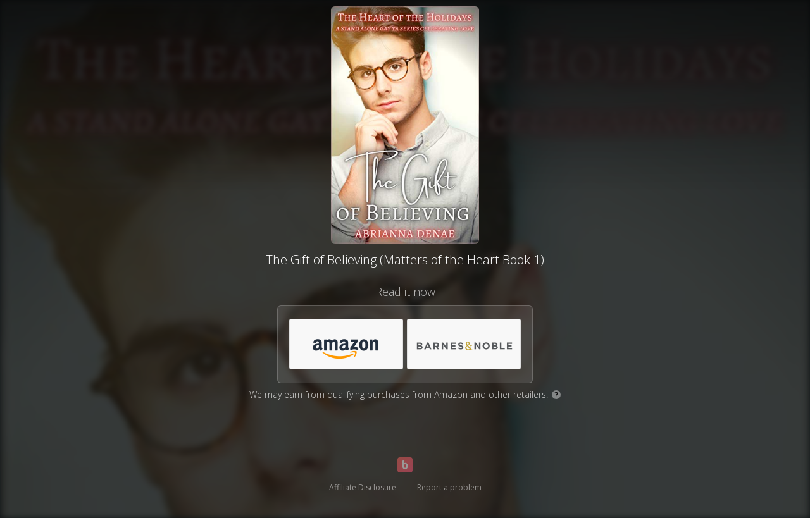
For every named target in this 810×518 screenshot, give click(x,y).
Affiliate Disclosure (362, 487)
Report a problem (449, 487)
